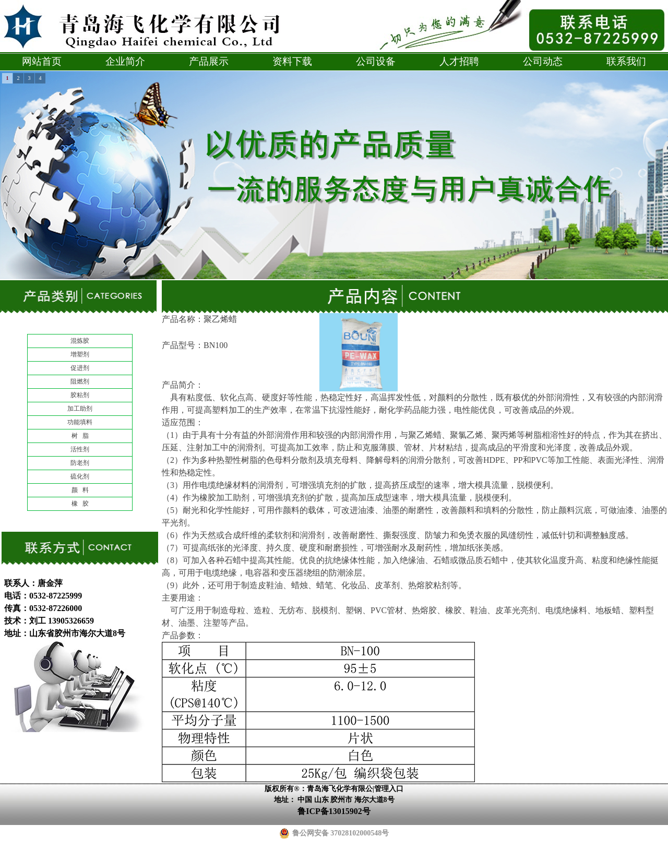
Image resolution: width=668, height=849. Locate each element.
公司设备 (376, 61)
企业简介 (125, 61)
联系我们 (626, 61)
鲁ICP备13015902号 (334, 811)
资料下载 (292, 61)
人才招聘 (459, 61)
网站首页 (42, 61)
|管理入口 (388, 789)
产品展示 (209, 61)
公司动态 (543, 61)
